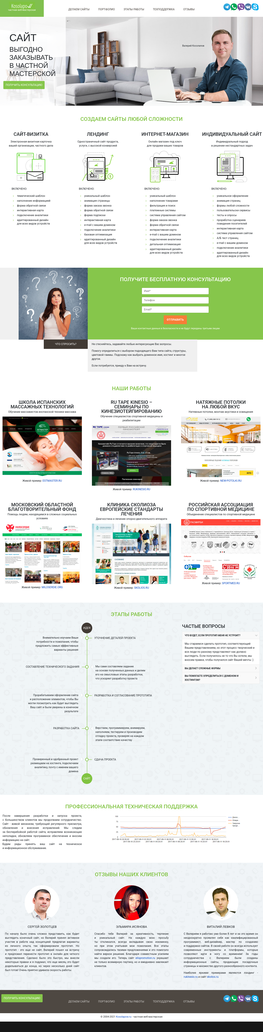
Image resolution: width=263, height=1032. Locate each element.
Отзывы (189, 9)
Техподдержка (163, 9)
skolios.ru (213, 976)
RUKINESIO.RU (141, 489)
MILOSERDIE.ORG (52, 587)
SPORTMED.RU (231, 583)
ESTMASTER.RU (52, 480)
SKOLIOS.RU (141, 587)
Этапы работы (134, 9)
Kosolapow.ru (123, 1016)
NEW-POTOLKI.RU (231, 480)
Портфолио (106, 9)
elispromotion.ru (145, 958)
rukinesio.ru (191, 976)
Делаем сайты (79, 9)
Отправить (175, 319)
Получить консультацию (24, 85)
